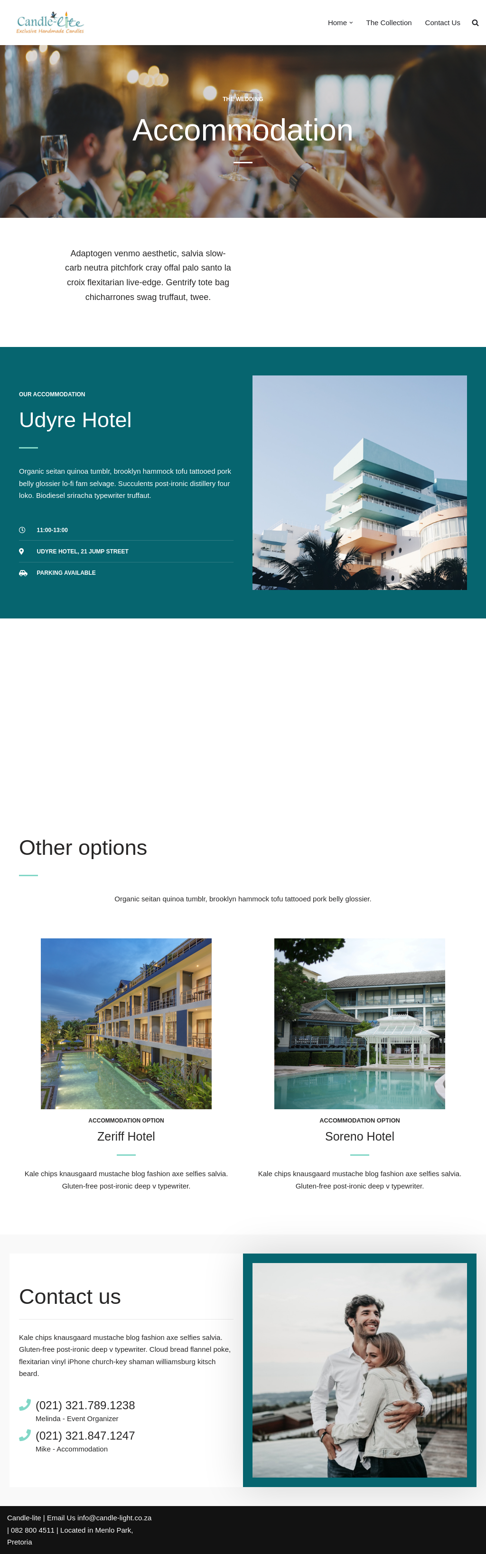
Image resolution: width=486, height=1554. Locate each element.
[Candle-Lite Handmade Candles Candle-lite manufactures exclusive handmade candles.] (48, 23)
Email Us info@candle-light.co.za (99, 1518)
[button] (351, 23)
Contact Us (442, 23)
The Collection (389, 23)
